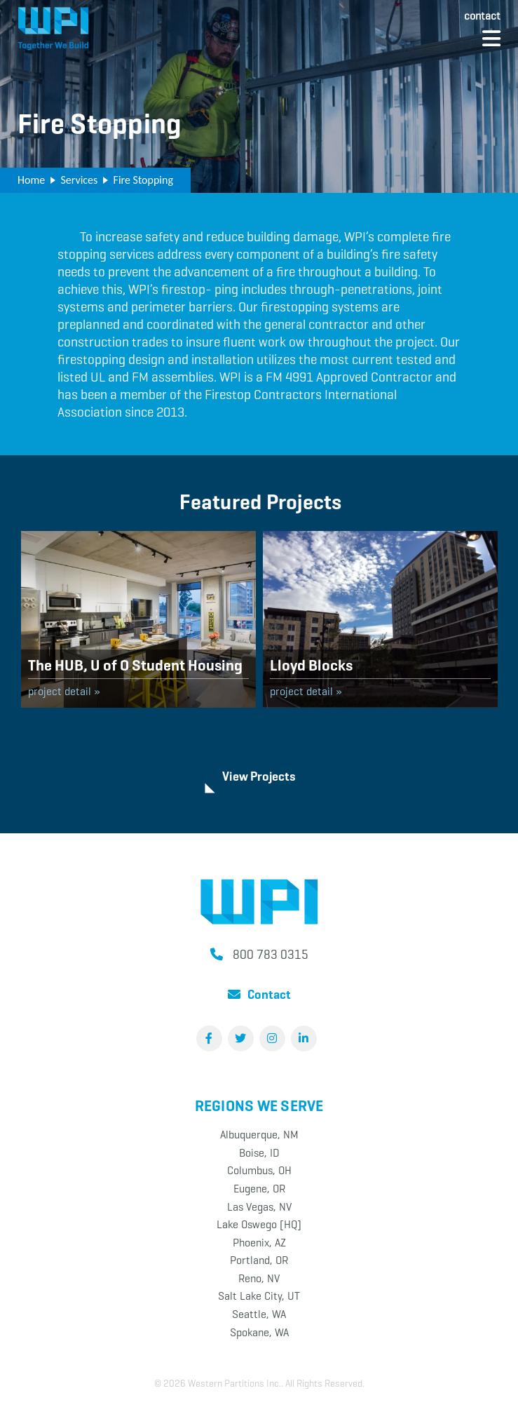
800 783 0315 (270, 954)
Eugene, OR (259, 1188)
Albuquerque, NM (259, 1134)
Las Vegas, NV (259, 1206)
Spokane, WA (259, 1332)
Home (31, 180)
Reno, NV (259, 1278)
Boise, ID (259, 1152)
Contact (482, 15)
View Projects (259, 776)
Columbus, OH (259, 1170)
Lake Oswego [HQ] (259, 1224)
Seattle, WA (259, 1314)
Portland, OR (259, 1260)
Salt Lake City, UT (259, 1296)
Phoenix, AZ (259, 1242)
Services (78, 180)
